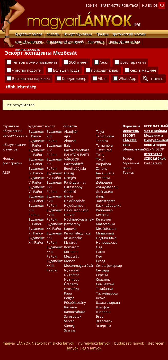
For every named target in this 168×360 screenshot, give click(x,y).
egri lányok (91, 348)
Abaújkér (71, 131)
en (150, 5)
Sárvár (69, 321)
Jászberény (72, 224)
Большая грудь (66, 70)
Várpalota (103, 164)
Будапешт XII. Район (37, 240)
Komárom (71, 247)
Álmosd (70, 140)
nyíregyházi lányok (94, 343)
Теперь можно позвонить (34, 62)
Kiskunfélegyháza (77, 233)
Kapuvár (70, 228)
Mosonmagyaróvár (78, 265)
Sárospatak (72, 316)
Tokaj (100, 154)
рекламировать (27, 49)
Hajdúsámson (74, 205)
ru (162, 5)
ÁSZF (6, 172)
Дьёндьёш (104, 191)
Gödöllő (70, 191)
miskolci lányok (61, 343)
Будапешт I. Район (37, 133)
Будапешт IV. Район (37, 161)
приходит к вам (105, 70)
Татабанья (104, 288)
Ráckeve (70, 307)
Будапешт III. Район (37, 152)
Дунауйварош (107, 187)
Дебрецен (104, 182)
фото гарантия (133, 62)
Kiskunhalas (73, 237)
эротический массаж (129, 34)
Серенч (102, 274)
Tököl (100, 159)
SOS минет (78, 62)
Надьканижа (106, 237)
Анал (104, 62)
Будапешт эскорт (28, 34)
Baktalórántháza (76, 150)
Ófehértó (71, 284)
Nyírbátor (71, 274)
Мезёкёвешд (106, 228)
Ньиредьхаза (106, 242)
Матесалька (105, 224)
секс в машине (143, 70)
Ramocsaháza (74, 311)
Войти (91, 5)
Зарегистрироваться (119, 5)
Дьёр (100, 196)
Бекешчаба (105, 173)
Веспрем (103, 177)
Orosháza (71, 288)
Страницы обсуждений (64, 41)
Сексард (102, 270)
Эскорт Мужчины (78, 34)
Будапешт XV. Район (55, 175)
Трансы (102, 34)
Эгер (99, 316)
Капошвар (104, 210)
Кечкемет (103, 219)
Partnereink (153, 163)
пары (127, 167)
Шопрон (103, 311)
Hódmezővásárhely (79, 219)
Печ (99, 256)
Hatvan (69, 214)
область (53, 34)
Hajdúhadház (74, 200)
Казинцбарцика (108, 205)
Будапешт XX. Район (55, 226)
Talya (100, 131)
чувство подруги (26, 70)
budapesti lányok (129, 343)
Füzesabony (73, 187)
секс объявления (28, 41)
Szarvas (70, 330)
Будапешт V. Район (37, 180)
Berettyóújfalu (75, 168)
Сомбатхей (105, 284)
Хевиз (100, 298)
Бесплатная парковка (31, 78)
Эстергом (103, 325)
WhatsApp (127, 78)
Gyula (68, 196)
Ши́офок (103, 307)
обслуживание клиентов (14, 146)
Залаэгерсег (105, 200)
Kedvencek (95, 41)
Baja (67, 145)
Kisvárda (70, 242)
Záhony (102, 168)
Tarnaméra (104, 145)
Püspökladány (75, 302)
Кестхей (102, 214)
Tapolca (102, 140)
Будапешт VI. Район (37, 189)
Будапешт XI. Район (37, 230)
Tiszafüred (104, 150)
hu (144, 5)
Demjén (70, 177)
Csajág (69, 173)
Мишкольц (105, 233)
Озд (99, 247)
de (155, 5)
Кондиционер (74, 78)
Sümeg (69, 325)
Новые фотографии (124, 41)
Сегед (100, 261)
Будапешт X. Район (37, 221)
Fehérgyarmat (75, 182)
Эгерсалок (104, 321)
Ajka (67, 136)
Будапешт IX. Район (37, 170)
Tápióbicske (105, 136)
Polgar (69, 298)
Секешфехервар (109, 265)
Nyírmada (71, 279)
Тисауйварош (107, 293)
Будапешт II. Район (37, 143)
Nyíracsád (71, 270)
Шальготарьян (108, 302)
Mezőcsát (71, 256)
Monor (69, 261)
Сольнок (103, 279)
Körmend (71, 251)
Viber (102, 78)
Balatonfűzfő (74, 164)
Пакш (100, 251)
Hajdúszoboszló (76, 210)
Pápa (68, 293)
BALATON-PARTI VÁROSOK (76, 157)
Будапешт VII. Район (37, 198)
